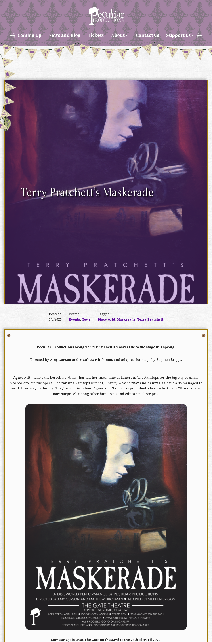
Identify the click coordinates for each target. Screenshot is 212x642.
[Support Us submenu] (193, 35)
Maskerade (126, 319)
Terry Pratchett (150, 319)
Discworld (106, 319)
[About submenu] (127, 35)
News (86, 319)
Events (74, 319)
